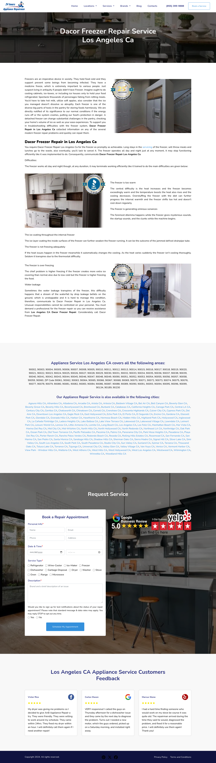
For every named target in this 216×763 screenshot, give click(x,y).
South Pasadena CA (92, 443)
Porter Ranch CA (49, 435)
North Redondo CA (132, 428)
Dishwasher (36, 570)
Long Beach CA (109, 425)
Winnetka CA (97, 453)
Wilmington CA (182, 450)
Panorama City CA (132, 432)
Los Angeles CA (127, 425)
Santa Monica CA (63, 439)
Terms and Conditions (180, 757)
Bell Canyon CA (159, 403)
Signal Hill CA (160, 439)
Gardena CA (172, 414)
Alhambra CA (54, 403)
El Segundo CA (144, 414)
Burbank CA (107, 407)
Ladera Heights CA (69, 421)
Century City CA (35, 410)
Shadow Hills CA (103, 439)
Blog (139, 6)
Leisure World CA (44, 425)
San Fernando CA (175, 435)
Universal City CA (92, 446)
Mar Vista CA (183, 425)
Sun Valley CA (128, 443)
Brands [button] (124, 6)
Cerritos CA (51, 410)
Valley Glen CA (111, 446)
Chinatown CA (84, 410)
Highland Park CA (151, 417)
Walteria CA (64, 450)
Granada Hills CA (60, 417)
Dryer (75, 570)
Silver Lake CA (177, 439)
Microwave (58, 574)
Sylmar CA (157, 443)
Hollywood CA (170, 417)
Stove (99, 570)
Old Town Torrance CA (60, 432)
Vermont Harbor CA (179, 446)
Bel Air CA (144, 403)
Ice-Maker (72, 565)
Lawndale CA (172, 421)
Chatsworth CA (66, 410)
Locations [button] (89, 6)
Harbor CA (76, 417)
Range (44, 574)
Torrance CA (61, 446)
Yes (32, 617)
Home (74, 6)
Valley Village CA (129, 446)
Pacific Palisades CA (84, 432)
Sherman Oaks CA (123, 439)
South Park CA (72, 443)
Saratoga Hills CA (83, 439)
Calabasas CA (122, 407)
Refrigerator (36, 565)
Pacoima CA (102, 432)
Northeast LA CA (153, 428)
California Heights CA (143, 407)
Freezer (86, 565)
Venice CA (161, 446)
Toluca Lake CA (45, 446)
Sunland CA (144, 443)
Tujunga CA (75, 446)
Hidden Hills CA (131, 417)
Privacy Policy (160, 757)
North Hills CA (89, 428)
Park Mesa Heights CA (155, 432)
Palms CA (115, 432)
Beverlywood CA (73, 407)
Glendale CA (42, 417)
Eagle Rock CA (75, 414)
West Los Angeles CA (144, 450)
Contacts (152, 6)
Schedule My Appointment (65, 626)
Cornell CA (99, 410)
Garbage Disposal (57, 570)
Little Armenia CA (78, 425)
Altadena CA (70, 403)
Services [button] (107, 6)
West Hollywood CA (119, 450)
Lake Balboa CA (89, 421)
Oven (33, 574)
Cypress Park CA (176, 410)
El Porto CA (129, 414)
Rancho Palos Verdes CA (72, 435)
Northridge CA (171, 428)
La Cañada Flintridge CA (45, 421)
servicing (147, 147)
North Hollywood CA (109, 428)
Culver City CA (158, 410)
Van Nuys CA (147, 446)
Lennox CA (61, 425)
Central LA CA (182, 407)
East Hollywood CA (95, 414)
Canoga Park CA (165, 407)
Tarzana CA (171, 443)
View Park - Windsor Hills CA (41, 450)
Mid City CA (54, 428)
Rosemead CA (156, 435)
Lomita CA (94, 425)
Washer (86, 570)
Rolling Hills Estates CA (135, 435)
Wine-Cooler (55, 565)
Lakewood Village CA (152, 421)
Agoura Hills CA (37, 403)
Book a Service (199, 5)
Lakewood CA (131, 421)
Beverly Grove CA (34, 407)
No (40, 617)
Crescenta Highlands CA (135, 410)
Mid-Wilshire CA (71, 428)
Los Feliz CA (144, 425)
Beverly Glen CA (178, 403)
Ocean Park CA (38, 432)
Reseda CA (115, 435)
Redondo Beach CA (97, 435)
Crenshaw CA (113, 410)
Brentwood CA (92, 407)
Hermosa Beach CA (111, 417)
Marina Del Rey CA (36, 428)
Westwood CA (165, 450)
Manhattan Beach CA (163, 425)
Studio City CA (112, 443)
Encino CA (159, 414)
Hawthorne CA (91, 417)
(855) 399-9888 (175, 6)
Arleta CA (96, 403)
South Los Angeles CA (51, 443)
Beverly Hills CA (54, 407)
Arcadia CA (84, 403)
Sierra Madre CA (143, 439)
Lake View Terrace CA (111, 421)
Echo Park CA (114, 414)
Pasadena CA (176, 432)
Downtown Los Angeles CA (51, 414)
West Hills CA (99, 450)
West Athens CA (82, 450)
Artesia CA (109, 403)
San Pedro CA (45, 439)
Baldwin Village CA (126, 403)
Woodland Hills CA (115, 453)
